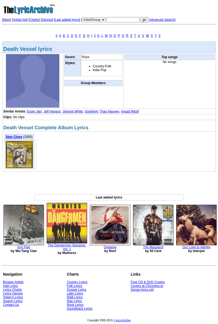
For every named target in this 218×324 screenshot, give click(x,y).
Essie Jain (34, 111)
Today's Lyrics (13, 297)
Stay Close (14, 137)
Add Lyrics (10, 286)
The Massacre (153, 247)
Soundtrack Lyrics (80, 308)
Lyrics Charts (12, 290)
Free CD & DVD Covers (148, 282)
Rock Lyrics (75, 305)
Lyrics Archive (122, 320)
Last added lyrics (67, 20)
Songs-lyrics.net (142, 290)
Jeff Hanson (52, 111)
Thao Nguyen (109, 111)
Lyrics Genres (13, 293)
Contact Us (11, 305)
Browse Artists (13, 282)
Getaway (110, 247)
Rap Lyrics (74, 301)
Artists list (19, 20)
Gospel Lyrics (76, 290)
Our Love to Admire (196, 247)
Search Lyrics (12, 301)
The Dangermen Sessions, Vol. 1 (67, 247)
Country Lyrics (77, 282)
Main (6, 20)
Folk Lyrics (74, 286)
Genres (47, 20)
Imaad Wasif (130, 111)
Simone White (73, 111)
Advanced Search (162, 20)
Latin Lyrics (75, 293)
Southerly (91, 111)
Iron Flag (23, 247)
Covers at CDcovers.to (147, 286)
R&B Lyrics (75, 297)
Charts (34, 20)
